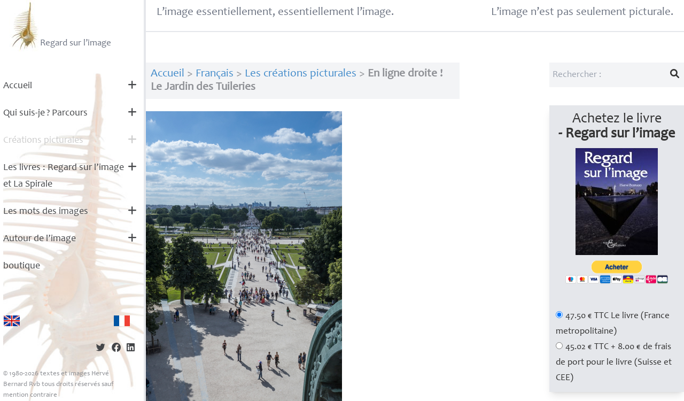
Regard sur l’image (60, 25)
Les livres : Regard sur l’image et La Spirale (63, 176)
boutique (21, 266)
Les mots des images (45, 212)
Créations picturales (43, 140)
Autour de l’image (39, 239)
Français (215, 74)
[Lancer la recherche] (675, 75)
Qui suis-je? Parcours (45, 113)
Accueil (17, 86)
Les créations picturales (300, 74)
